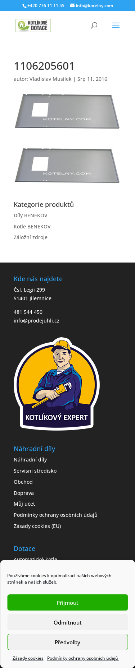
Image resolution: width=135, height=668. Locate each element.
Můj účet (24, 503)
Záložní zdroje (31, 237)
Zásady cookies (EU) (37, 526)
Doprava (24, 493)
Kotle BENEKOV (32, 226)
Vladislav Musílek (51, 78)
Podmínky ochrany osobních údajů (83, 658)
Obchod (23, 481)
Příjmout (67, 602)
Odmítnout (68, 622)
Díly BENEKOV (31, 215)
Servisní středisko (35, 470)
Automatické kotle (35, 559)
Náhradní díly (30, 459)
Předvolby (67, 642)
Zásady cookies (28, 658)
